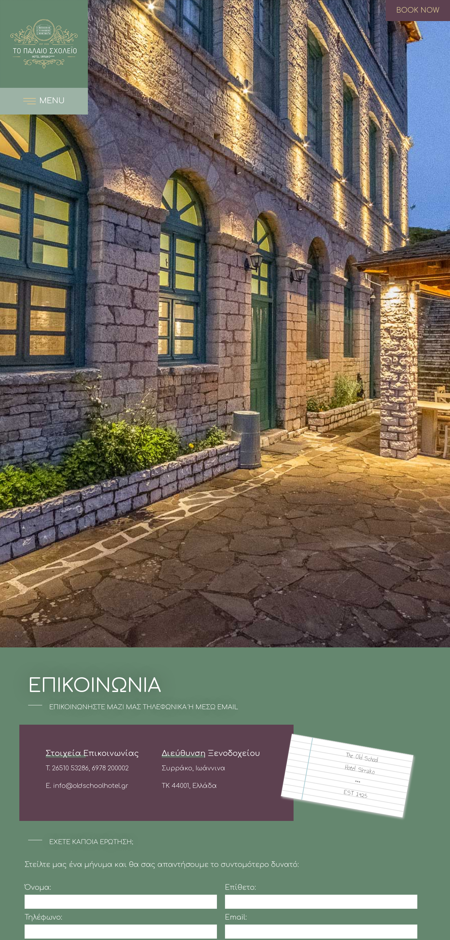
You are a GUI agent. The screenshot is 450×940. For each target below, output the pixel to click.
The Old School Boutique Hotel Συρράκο (44, 44)
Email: (236, 917)
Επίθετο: (240, 887)
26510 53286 (70, 768)
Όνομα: (38, 887)
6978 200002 (110, 768)
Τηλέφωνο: (43, 917)
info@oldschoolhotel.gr (90, 785)
